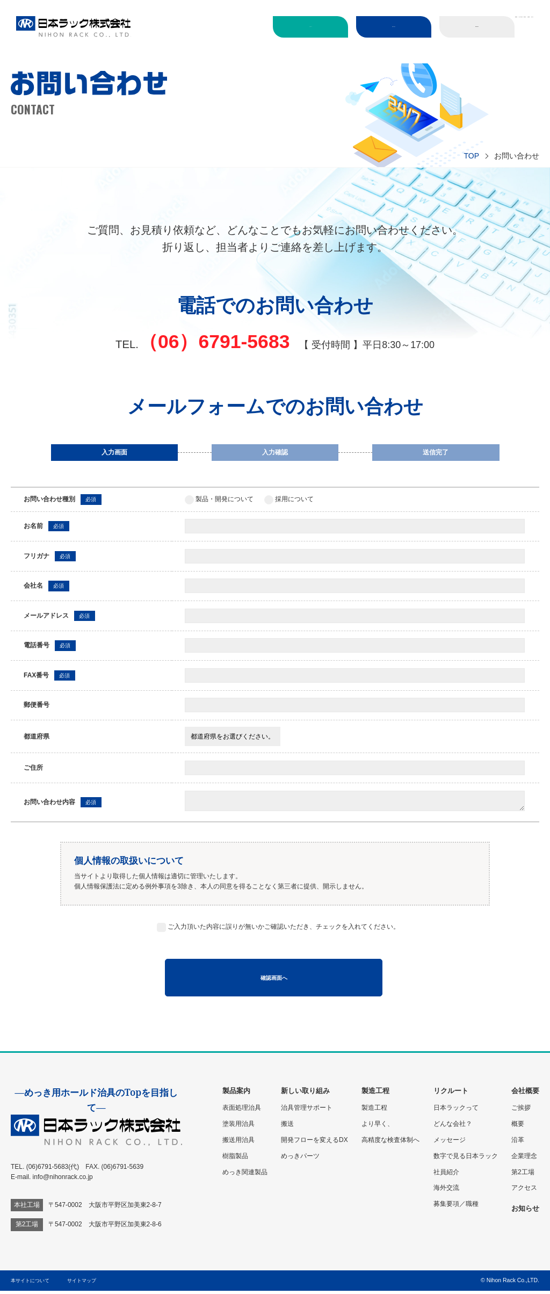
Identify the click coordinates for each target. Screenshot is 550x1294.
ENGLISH (457, 26)
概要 (517, 1127)
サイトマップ (83, 1283)
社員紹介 (446, 1175)
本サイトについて (32, 1283)
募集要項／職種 (456, 1207)
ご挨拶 (521, 1111)
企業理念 (524, 1159)
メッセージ (449, 1143)
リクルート (288, 26)
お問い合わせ (372, 26)
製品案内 (514, 25)
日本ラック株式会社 (73, 26)
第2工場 (522, 1175)
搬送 (287, 1127)
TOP (471, 155)
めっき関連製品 (244, 1175)
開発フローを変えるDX (314, 1143)
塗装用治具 (238, 1127)
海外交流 (446, 1191)
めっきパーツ (300, 1159)
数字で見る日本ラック (465, 1159)
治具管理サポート (306, 1111)
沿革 (517, 1143)
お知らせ (514, 51)
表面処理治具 (241, 1111)
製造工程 (437, 51)
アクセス (524, 1191)
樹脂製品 (235, 1159)
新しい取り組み (388, 51)
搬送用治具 (238, 1143)
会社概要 (476, 51)
